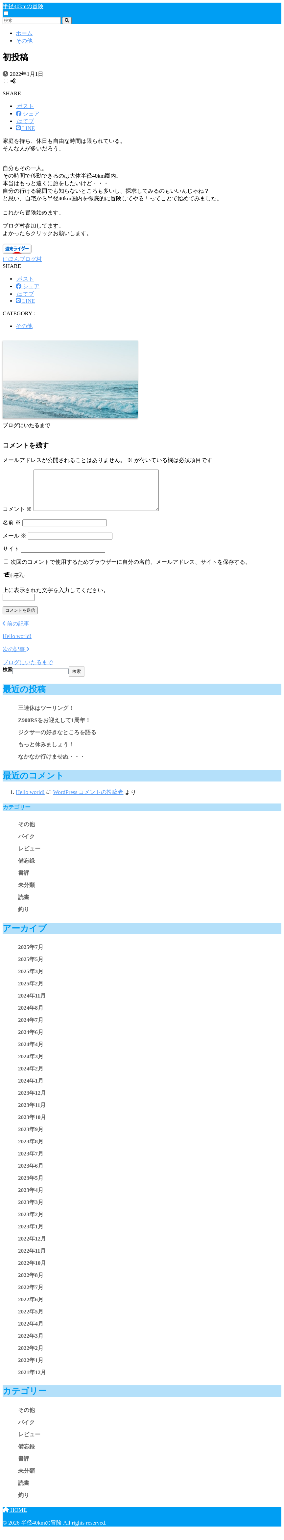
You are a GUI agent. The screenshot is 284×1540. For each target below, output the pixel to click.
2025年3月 (30, 979)
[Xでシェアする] (25, 106)
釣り (23, 917)
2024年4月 (30, 1052)
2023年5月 (30, 1186)
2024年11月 (32, 1004)
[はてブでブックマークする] (25, 121)
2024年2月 (30, 1076)
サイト (11, 557)
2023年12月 (32, 1101)
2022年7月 (30, 1295)
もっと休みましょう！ (46, 752)
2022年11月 (32, 1259)
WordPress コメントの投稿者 (88, 800)
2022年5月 (30, 1319)
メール (14, 543)
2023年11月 (32, 1113)
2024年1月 (30, 1089)
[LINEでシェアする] (25, 128)
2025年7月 (30, 955)
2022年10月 (32, 1271)
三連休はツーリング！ (46, 716)
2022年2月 (30, 1356)
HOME (15, 1518)
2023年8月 (30, 1149)
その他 (24, 326)
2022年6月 (30, 1307)
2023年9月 (30, 1137)
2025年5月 (30, 967)
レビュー (29, 856)
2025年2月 (30, 991)
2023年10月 (32, 1125)
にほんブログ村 (22, 259)
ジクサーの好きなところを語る (57, 740)
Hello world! (30, 800)
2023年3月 (30, 1210)
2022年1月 (30, 1368)
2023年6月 (30, 1174)
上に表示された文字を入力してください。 (56, 598)
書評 (23, 881)
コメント (17, 517)
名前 (12, 530)
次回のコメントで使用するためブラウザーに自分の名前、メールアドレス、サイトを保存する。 (131, 570)
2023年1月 (30, 1234)
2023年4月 (30, 1198)
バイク (26, 844)
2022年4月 (30, 1332)
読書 (23, 905)
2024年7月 (30, 1028)
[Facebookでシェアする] (27, 114)
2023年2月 (30, 1222)
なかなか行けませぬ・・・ (51, 764)
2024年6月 (30, 1040)
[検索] (67, 20)
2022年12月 (32, 1246)
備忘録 (26, 869)
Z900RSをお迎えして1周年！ (54, 728)
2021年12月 (32, 1380)
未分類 (26, 893)
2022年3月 (30, 1344)
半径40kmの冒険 (23, 6)
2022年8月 (30, 1283)
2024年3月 (30, 1064)
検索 (7, 677)
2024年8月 (30, 1016)
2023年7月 (30, 1161)
